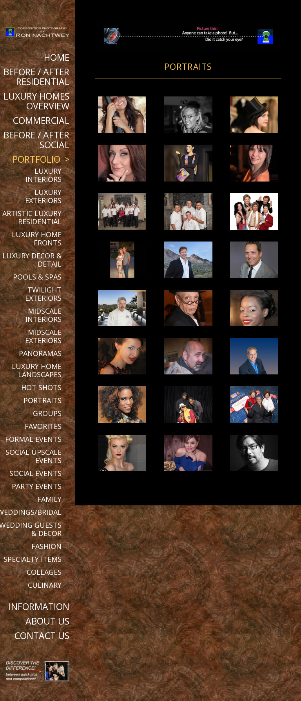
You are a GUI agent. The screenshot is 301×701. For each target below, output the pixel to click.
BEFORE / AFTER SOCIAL (36, 140)
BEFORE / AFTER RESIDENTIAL (36, 76)
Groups (47, 413)
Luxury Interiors (43, 175)
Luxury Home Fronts (37, 238)
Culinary (45, 585)
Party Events (37, 486)
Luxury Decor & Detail (32, 260)
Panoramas (40, 353)
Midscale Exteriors (43, 336)
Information (39, 606)
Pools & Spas (37, 276)
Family (49, 499)
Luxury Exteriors (43, 196)
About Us (47, 621)
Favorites (43, 426)
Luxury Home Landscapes (37, 370)
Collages (44, 572)
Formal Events (33, 439)
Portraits (43, 400)
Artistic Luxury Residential (32, 217)
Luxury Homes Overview (36, 101)
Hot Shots (41, 387)
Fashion (46, 546)
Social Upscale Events (33, 456)
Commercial (41, 120)
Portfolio (36, 159)
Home (56, 57)
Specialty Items (33, 559)
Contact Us (42, 635)
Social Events (35, 473)
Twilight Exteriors (43, 294)
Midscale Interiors (43, 315)
